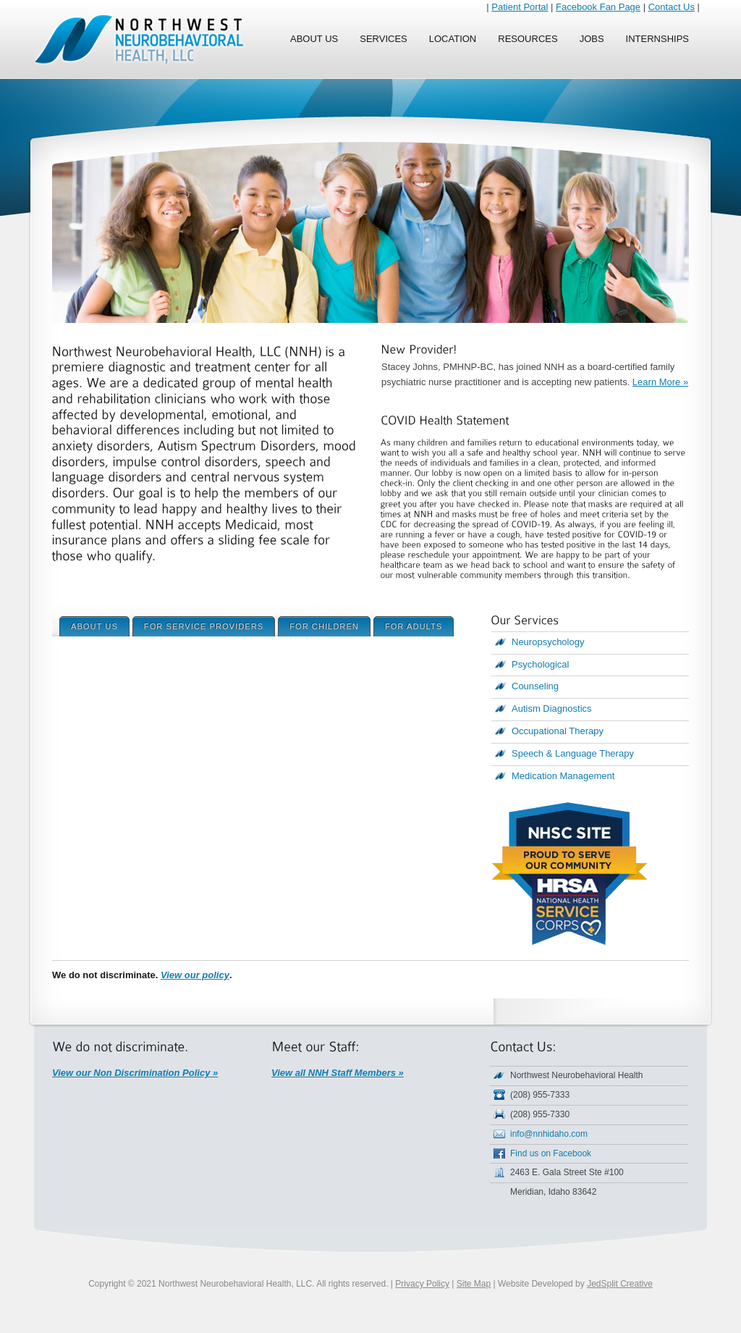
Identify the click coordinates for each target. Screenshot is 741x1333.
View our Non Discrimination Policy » (135, 1072)
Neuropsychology (548, 641)
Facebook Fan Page (598, 6)
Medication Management (563, 775)
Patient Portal (519, 6)
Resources (527, 38)
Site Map (474, 1284)
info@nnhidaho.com (549, 1134)
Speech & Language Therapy (573, 753)
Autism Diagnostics (552, 708)
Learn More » (660, 382)
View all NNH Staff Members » (337, 1072)
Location (453, 38)
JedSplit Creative (620, 1284)
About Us (314, 38)
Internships (657, 38)
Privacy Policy (422, 1284)
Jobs (592, 38)
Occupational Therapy (558, 731)
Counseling (535, 686)
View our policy (195, 975)
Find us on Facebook (550, 1153)
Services (383, 38)
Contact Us (671, 6)
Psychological (540, 664)
